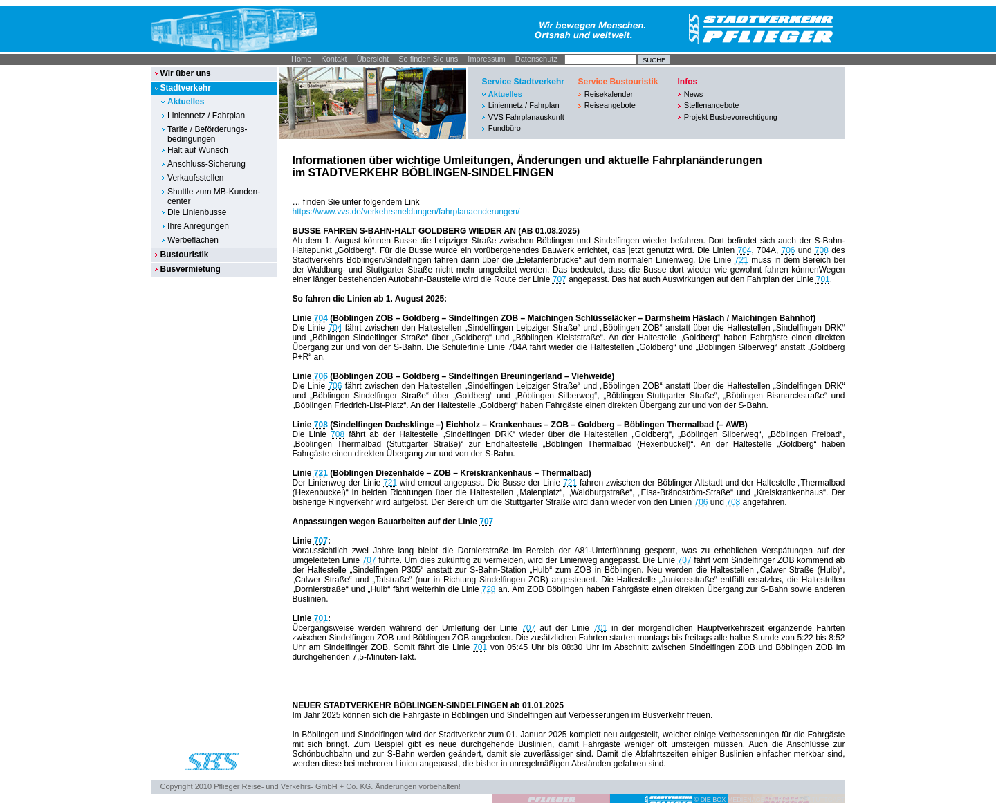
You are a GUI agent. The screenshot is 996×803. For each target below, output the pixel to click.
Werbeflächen (193, 240)
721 (741, 260)
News (693, 94)
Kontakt (334, 59)
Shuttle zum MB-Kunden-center (213, 196)
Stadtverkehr (185, 88)
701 (823, 279)
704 (744, 250)
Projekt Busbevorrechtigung (730, 117)
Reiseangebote (610, 105)
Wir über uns (185, 73)
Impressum (486, 59)
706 (788, 250)
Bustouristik (184, 254)
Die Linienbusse (196, 212)
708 (822, 250)
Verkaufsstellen (195, 178)
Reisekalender (608, 94)
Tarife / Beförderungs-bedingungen (207, 134)
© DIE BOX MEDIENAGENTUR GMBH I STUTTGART (769, 799)
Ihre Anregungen (198, 226)
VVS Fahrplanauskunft (526, 117)
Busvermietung (190, 269)
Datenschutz (536, 59)
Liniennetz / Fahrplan (206, 115)
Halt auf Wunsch (197, 150)
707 (559, 279)
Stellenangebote (711, 105)
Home (301, 59)
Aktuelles (185, 102)
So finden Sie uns (428, 59)
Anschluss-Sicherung (206, 164)
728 (489, 589)
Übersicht (373, 59)
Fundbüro (504, 128)
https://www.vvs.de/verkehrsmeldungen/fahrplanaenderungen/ (406, 211)
